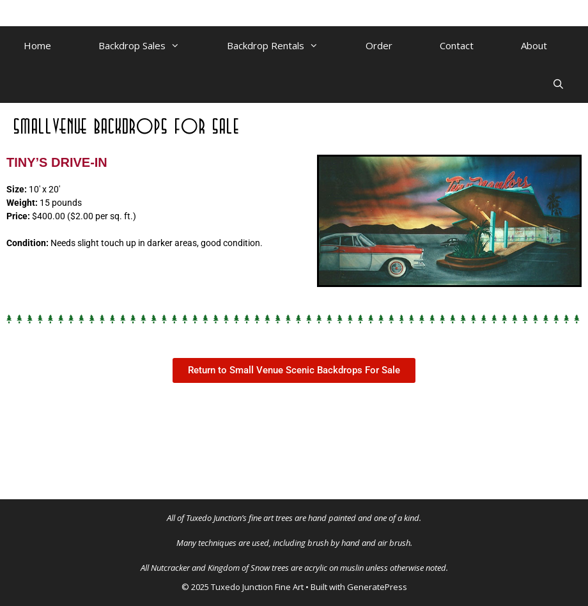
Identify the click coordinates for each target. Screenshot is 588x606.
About (534, 45)
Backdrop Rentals (284, 45)
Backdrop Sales (150, 45)
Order (379, 45)
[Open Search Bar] (558, 84)
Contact (457, 45)
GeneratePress (377, 587)
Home (37, 45)
